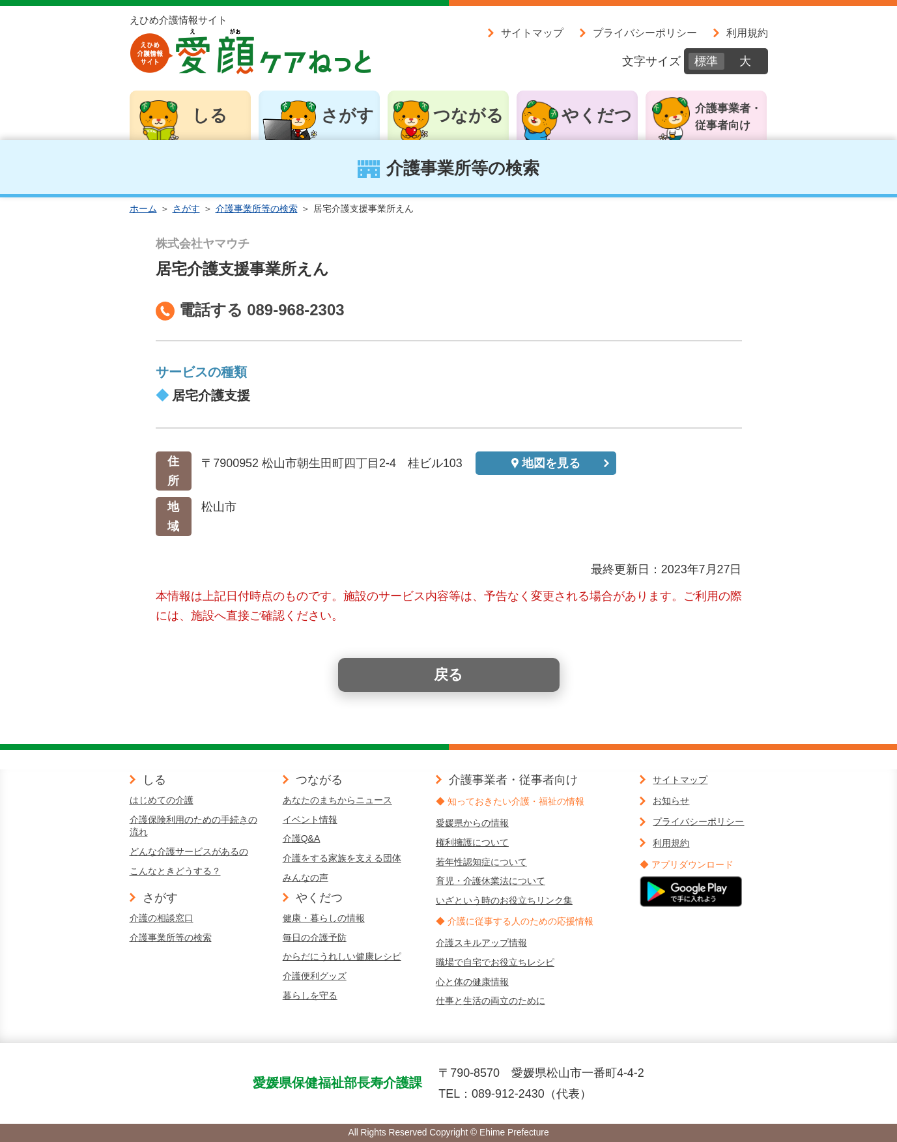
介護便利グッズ (315, 976)
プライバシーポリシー (645, 32)
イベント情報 (310, 819)
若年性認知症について (481, 862)
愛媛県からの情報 (472, 823)
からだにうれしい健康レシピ (342, 956)
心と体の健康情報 (472, 982)
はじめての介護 (161, 800)
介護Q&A (301, 838)
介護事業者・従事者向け (728, 117)
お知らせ (671, 800)
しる (209, 115)
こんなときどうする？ (175, 871)
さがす (347, 115)
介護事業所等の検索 (257, 208)
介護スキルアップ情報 (481, 942)
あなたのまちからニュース (337, 800)
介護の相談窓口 (161, 918)
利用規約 (747, 32)
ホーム (143, 208)
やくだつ (597, 115)
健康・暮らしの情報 (324, 918)
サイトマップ (532, 32)
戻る (448, 674)
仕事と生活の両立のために (490, 1000)
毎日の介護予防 (315, 937)
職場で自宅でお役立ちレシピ (495, 962)
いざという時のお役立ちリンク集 (504, 900)
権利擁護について (472, 842)
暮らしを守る (310, 995)
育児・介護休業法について (490, 881)
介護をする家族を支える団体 (342, 858)
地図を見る (551, 463)
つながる (468, 115)
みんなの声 (305, 877)
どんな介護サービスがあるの (189, 851)
